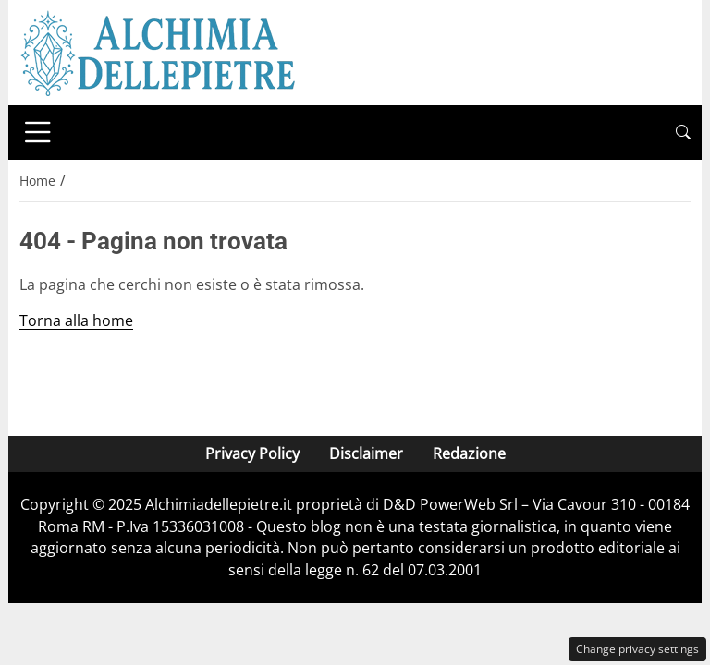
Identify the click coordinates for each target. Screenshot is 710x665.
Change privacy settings (637, 649)
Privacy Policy (252, 453)
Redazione (469, 453)
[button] (683, 132)
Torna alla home (76, 320)
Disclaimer (366, 453)
